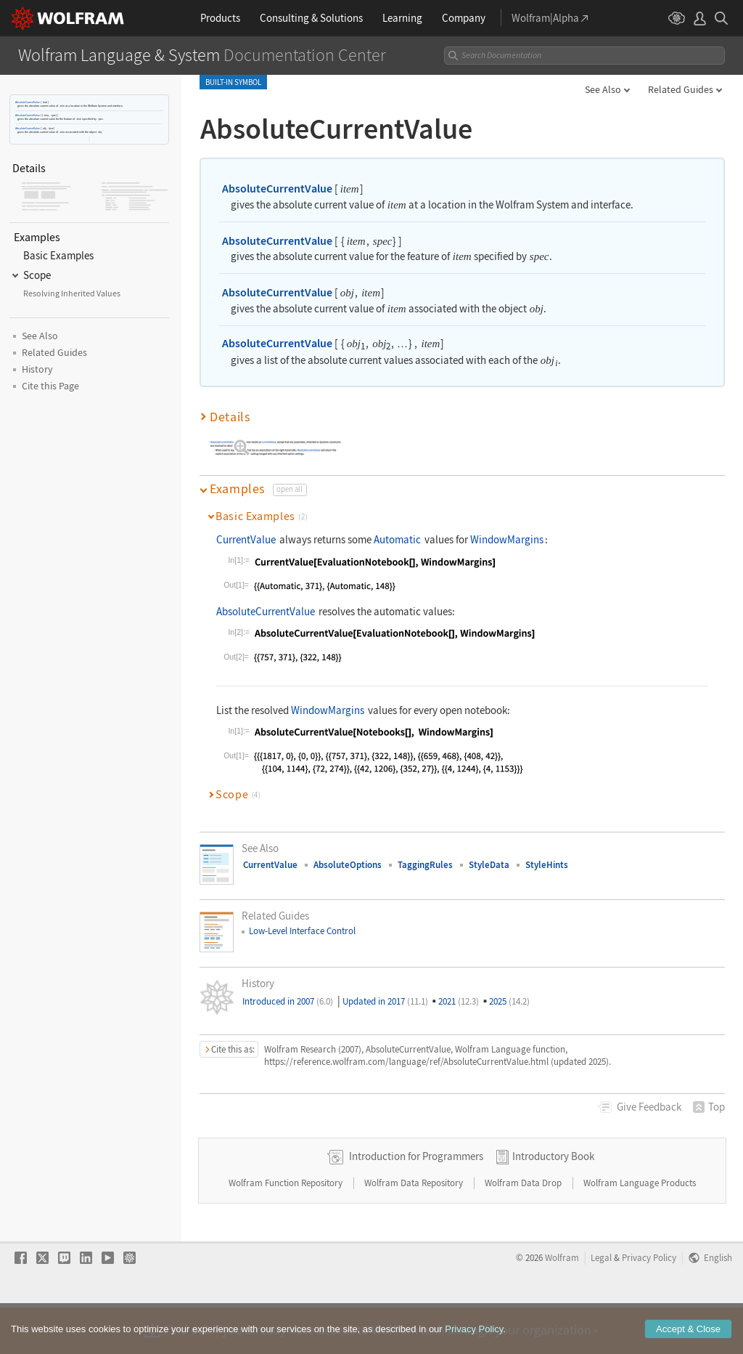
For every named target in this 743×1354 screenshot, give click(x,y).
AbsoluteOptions (347, 865)
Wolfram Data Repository (414, 1229)
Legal (601, 1304)
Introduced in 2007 (287, 1001)
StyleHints (546, 865)
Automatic (397, 539)
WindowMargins (506, 539)
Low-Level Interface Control (302, 931)
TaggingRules (425, 865)
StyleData (489, 865)
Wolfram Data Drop (524, 1229)
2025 (509, 1001)
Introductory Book (553, 1202)
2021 (458, 1001)
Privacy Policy (649, 1304)
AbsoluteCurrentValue (27, 102)
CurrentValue (246, 539)
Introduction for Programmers (416, 1202)
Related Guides (680, 89)
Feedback (649, 1107)
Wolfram (562, 1304)
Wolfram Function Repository (287, 1229)
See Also (603, 89)
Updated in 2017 (385, 1001)
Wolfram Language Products (639, 1229)
